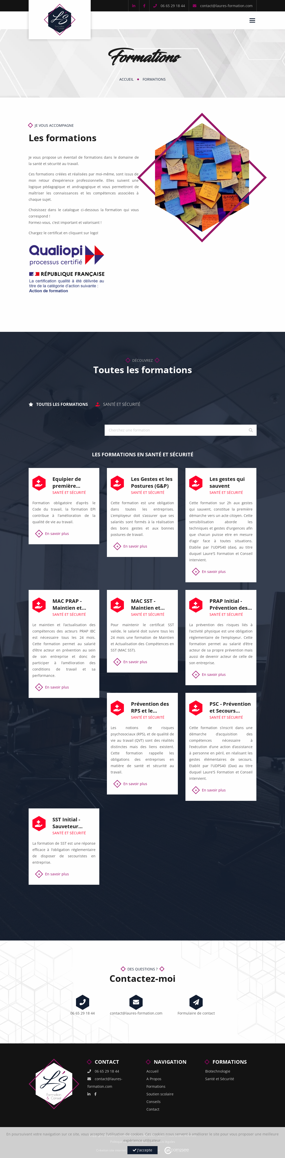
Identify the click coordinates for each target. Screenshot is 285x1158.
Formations (154, 79)
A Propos (153, 1078)
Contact (152, 1109)
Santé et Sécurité (118, 404)
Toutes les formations (58, 404)
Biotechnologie (217, 1071)
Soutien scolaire (160, 1094)
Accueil (126, 79)
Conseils (153, 1101)
